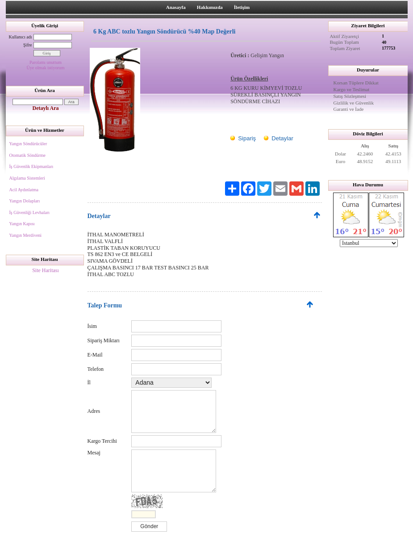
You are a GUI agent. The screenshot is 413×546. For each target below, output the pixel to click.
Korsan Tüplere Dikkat (356, 82)
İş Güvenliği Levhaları (29, 212)
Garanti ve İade (349, 109)
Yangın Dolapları (24, 200)
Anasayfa (176, 7)
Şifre (27, 44)
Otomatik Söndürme (27, 155)
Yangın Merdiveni (25, 235)
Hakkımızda (210, 7)
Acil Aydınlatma (23, 189)
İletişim (242, 7)
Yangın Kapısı (22, 223)
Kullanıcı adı (20, 36)
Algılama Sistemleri (27, 178)
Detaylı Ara (46, 108)
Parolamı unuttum (45, 62)
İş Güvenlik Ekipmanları (31, 166)
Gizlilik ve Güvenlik (354, 102)
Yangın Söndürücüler (28, 143)
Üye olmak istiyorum (46, 67)
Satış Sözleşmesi (350, 96)
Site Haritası (45, 270)
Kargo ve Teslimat (352, 89)
